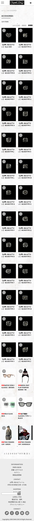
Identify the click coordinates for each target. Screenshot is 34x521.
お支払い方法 (17, 497)
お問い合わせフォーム (17, 482)
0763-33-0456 (12, 485)
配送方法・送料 (17, 499)
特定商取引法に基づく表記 (17, 502)
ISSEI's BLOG (17, 467)
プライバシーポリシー (17, 504)
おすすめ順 (16, 25)
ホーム (3, 11)
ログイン (17, 472)
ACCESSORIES (12, 11)
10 (24, 453)
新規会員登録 (17, 475)
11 (27, 453)
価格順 (24, 25)
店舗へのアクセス (17, 470)
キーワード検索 (17, 492)
